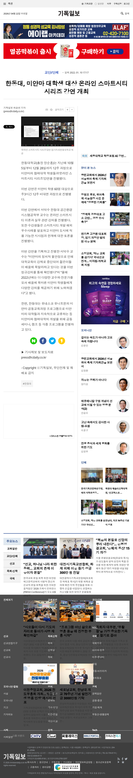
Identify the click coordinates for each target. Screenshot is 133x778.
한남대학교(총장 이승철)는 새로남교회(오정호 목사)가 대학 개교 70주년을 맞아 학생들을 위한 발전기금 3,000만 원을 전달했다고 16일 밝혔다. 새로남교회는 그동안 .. (76, 712)
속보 (84, 156)
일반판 (101, 3)
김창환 (84, 370)
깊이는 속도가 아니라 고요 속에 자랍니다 (96, 339)
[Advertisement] (105, 127)
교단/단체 (52, 72)
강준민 (84, 345)
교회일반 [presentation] (12, 548)
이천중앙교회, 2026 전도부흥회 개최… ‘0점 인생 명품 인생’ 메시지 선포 (39, 696)
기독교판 (88, 3)
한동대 (27, 383)
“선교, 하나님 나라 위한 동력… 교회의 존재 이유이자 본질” (40, 568)
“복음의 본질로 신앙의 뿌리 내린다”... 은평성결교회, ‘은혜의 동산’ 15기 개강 (113, 546)
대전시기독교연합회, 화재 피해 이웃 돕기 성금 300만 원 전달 (76, 568)
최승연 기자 (19, 107)
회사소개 (31, 762)
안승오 (84, 413)
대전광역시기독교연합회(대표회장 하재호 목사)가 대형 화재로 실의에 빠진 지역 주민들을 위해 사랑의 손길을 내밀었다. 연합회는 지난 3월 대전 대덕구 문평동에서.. (76, 586)
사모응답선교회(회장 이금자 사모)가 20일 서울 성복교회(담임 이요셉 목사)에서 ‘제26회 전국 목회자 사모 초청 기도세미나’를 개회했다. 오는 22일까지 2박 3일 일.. (40, 649)
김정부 (84, 451)
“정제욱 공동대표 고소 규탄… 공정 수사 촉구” (93, 218)
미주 (109, 3)
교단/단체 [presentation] (12, 556)
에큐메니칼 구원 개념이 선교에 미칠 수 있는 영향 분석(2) (96, 405)
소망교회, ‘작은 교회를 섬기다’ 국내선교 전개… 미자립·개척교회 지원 (93, 259)
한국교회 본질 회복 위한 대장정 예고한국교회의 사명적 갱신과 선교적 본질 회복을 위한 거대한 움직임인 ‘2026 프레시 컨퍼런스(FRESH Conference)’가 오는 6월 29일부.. (39, 586)
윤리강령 (46, 767)
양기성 (84, 384)
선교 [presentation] (12, 563)
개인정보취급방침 (83, 762)
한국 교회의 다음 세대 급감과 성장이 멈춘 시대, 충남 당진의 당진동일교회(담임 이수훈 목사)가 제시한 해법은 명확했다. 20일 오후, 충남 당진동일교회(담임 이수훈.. (76, 649)
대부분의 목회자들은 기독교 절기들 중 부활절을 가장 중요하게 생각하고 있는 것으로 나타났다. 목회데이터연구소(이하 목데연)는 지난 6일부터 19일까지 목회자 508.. (112, 649)
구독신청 (118, 3)
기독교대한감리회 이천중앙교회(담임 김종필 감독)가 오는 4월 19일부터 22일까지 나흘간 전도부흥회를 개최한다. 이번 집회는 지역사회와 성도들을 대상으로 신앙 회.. (40, 716)
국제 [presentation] (12, 578)
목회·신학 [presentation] (12, 571)
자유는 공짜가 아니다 (93, 380)
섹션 (8, 4)
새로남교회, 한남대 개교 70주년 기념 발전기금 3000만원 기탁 (75, 694)
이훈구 (84, 430)
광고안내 (43, 762)
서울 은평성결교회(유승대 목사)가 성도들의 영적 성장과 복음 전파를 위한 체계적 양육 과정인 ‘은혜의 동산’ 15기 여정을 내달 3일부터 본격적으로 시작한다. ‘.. (112, 564)
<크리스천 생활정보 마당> (61, 436)
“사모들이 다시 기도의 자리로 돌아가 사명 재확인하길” (39, 631)
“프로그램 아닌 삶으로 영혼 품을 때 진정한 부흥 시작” (75, 631)
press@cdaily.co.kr (13, 111)
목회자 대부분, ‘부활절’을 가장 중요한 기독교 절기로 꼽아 (112, 631)
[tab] (12, 548)
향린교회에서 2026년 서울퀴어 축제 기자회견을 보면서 (93, 179)
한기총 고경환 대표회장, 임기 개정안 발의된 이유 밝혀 (93, 237)
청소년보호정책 (103, 762)
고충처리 (34, 767)
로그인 (127, 3)
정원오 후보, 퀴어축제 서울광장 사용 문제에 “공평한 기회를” (93, 198)
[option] (93, 482)
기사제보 (67, 762)
